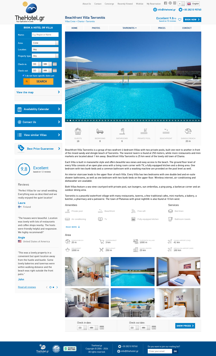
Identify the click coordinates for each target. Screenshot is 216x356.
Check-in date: (84, 323)
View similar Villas (39, 135)
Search (41, 81)
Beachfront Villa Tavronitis (85, 17)
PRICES (161, 28)
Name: (21, 34)
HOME (75, 28)
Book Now (192, 19)
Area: (20, 43)
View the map (38, 92)
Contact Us (39, 122)
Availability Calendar (39, 109)
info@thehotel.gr (167, 9)
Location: (22, 49)
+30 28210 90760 (192, 9)
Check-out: (23, 70)
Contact (97, 3)
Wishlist (139, 3)
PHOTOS (96, 28)
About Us (87, 3)
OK (175, 351)
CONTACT (187, 28)
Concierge (109, 3)
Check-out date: (137, 323)
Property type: (24, 55)
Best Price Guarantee (38, 148)
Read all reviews (27, 287)
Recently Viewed (125, 3)
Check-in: (22, 64)
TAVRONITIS (130, 28)
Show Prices (185, 325)
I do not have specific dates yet (39, 75)
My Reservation (154, 3)
